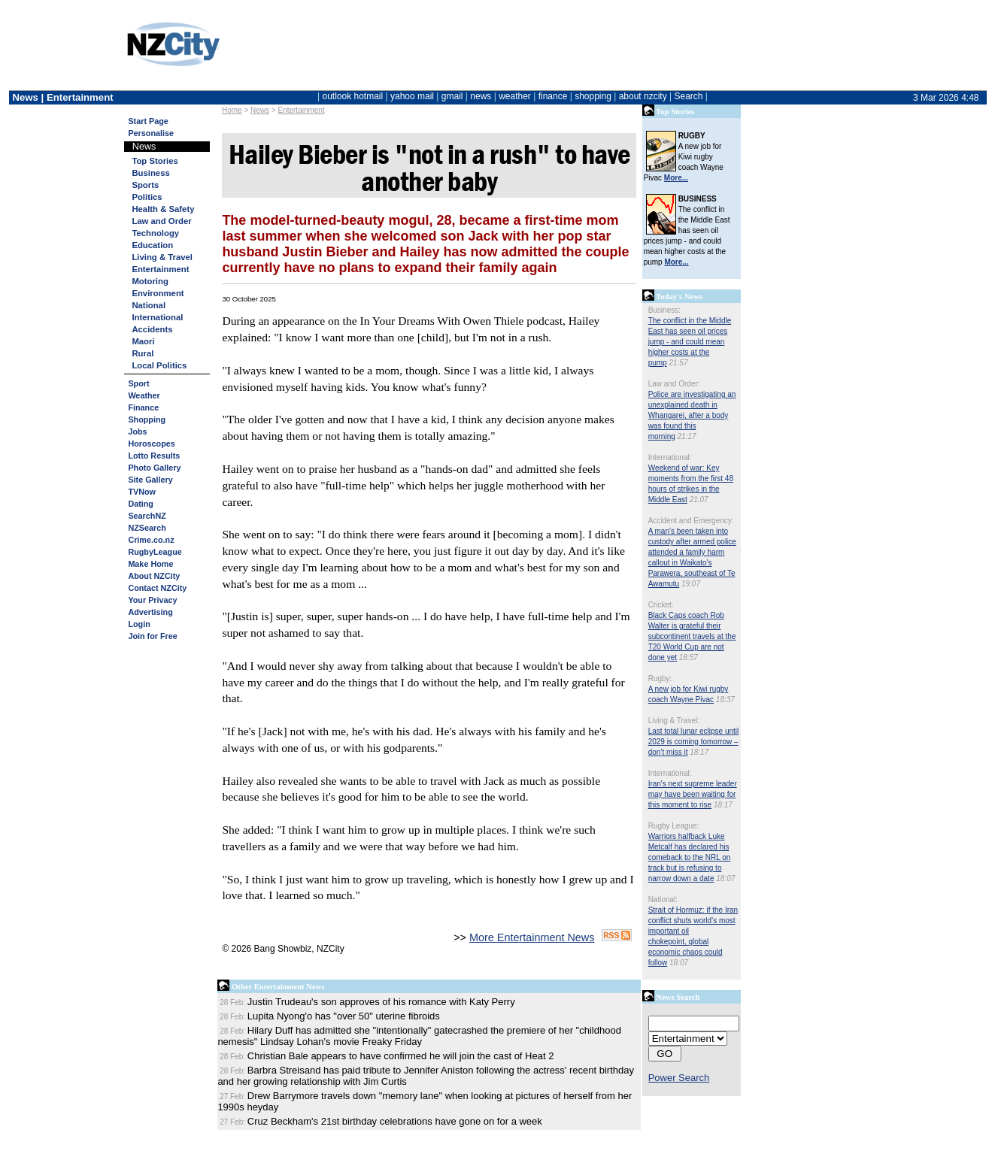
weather (515, 96)
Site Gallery (150, 479)
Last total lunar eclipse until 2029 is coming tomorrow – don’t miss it (693, 741)
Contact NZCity (157, 587)
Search (688, 96)
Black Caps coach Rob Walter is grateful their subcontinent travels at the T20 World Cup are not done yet (692, 636)
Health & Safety (163, 209)
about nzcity (643, 96)
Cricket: (661, 605)
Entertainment (301, 110)
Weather (143, 395)
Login (139, 623)
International (157, 317)
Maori (143, 341)
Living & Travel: (673, 720)
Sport (138, 383)
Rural (142, 353)
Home (232, 110)
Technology (155, 233)
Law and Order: (674, 384)
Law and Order (161, 221)
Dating (140, 503)
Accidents (152, 329)
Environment (158, 293)
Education (152, 245)
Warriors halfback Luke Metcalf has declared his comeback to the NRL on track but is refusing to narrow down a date (689, 857)
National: (663, 899)
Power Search (679, 1077)
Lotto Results (154, 455)
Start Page (148, 121)
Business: (664, 310)
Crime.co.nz (151, 539)
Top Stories (154, 160)
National (148, 305)
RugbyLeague (154, 551)
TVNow (142, 491)
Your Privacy (152, 599)
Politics (147, 196)
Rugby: (660, 678)
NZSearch (146, 527)
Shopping (146, 419)
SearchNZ (146, 515)
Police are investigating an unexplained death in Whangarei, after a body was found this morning (692, 415)
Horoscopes (151, 443)
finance (553, 96)
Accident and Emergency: (691, 520)
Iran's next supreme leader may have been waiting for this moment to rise (692, 794)
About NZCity (154, 575)
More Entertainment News (531, 937)
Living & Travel (162, 257)
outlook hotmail (352, 96)
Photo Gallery (154, 467)
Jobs (137, 431)
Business (150, 172)
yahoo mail (412, 96)
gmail (452, 96)
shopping (593, 96)
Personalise (151, 133)
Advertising (150, 611)
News (259, 110)
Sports (145, 184)
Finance (143, 407)
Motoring (150, 281)
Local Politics (159, 365)
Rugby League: (673, 826)
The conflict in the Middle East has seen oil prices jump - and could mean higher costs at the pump (690, 341)
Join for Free (152, 636)
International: (670, 457)
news (480, 96)
